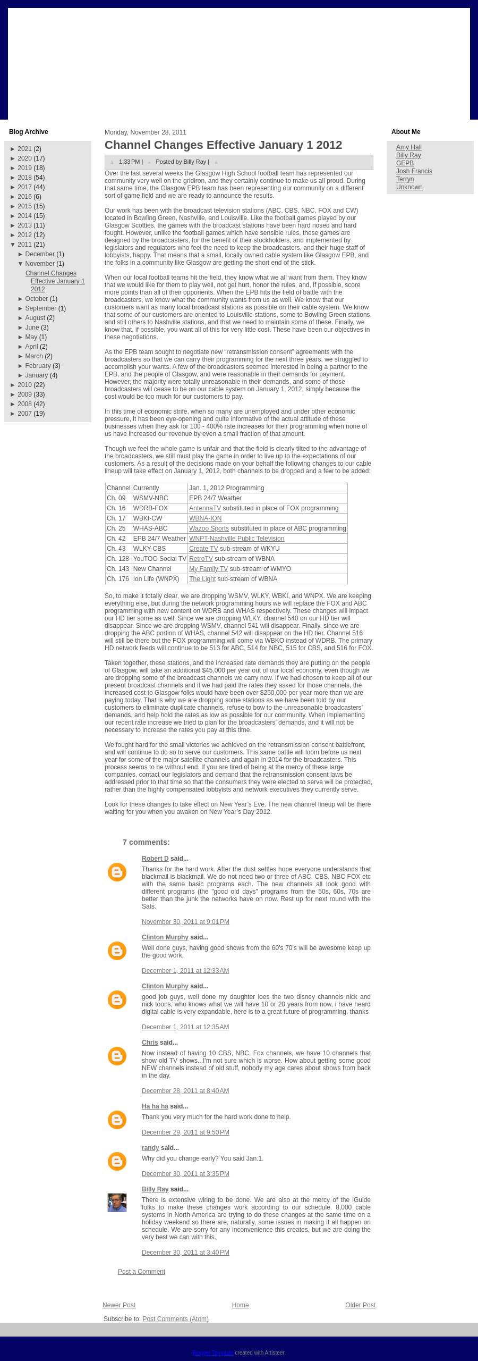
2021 (25, 149)
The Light (202, 579)
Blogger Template (213, 1353)
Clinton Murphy (165, 937)
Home (240, 1305)
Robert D (155, 858)
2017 (25, 187)
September (41, 308)
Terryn (405, 179)
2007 (25, 413)
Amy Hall (409, 147)
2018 (25, 177)
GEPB (405, 163)
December (40, 254)
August (35, 318)
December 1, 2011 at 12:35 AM (185, 1027)
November (40, 263)
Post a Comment (141, 1271)
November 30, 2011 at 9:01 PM (185, 922)
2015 (25, 206)
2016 (25, 196)
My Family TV (208, 569)
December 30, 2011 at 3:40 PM (185, 1252)
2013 (25, 225)
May (31, 337)
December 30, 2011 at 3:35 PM (185, 1174)
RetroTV (201, 558)
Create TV (203, 548)
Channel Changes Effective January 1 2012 (55, 281)
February (38, 365)
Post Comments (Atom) (175, 1319)
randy (150, 1148)
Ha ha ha (155, 1106)
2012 (25, 235)
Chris (150, 1042)
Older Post (360, 1305)
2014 (25, 216)
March (34, 356)
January (36, 375)
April (31, 346)
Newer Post (119, 1305)
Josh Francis (414, 171)
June (32, 327)
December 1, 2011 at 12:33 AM (185, 970)
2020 (25, 158)
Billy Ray (155, 1189)
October (36, 299)
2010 (25, 385)
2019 (25, 168)
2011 (25, 244)
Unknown (409, 187)
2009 (25, 394)
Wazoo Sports (209, 528)
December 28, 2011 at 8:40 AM (185, 1091)
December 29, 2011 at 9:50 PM (185, 1132)
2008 (25, 404)
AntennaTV (205, 508)
